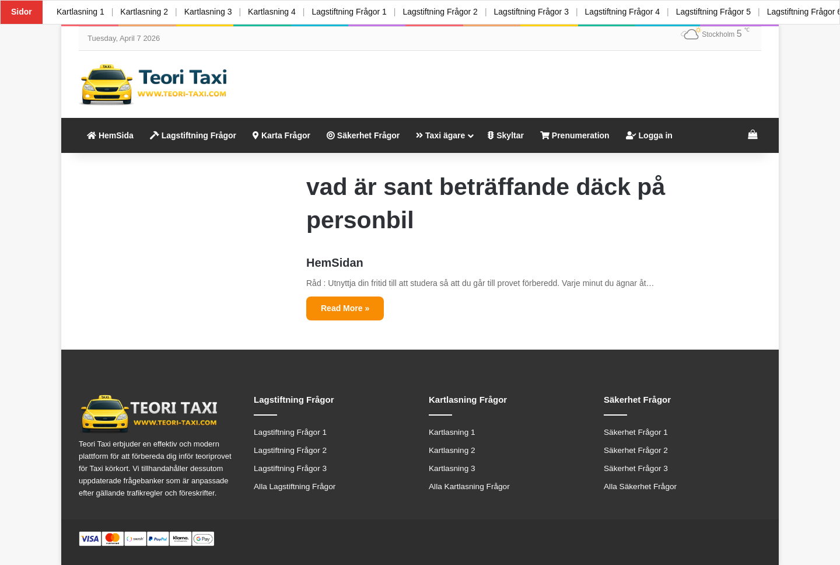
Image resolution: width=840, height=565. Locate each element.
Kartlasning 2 (144, 11)
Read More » (345, 308)
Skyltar (506, 135)
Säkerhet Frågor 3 (636, 468)
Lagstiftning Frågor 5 (713, 11)
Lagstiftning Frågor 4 (621, 11)
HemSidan (334, 262)
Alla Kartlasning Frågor (469, 486)
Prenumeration (575, 135)
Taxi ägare (440, 135)
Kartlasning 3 (208, 11)
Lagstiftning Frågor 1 (349, 11)
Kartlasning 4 (272, 11)
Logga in (649, 135)
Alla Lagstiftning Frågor (294, 486)
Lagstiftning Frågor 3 (531, 11)
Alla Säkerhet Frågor (640, 486)
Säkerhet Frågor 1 (636, 432)
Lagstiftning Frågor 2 (439, 11)
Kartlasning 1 (80, 11)
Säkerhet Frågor (363, 135)
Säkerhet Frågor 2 (636, 450)
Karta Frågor (281, 135)
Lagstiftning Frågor (193, 135)
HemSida (110, 135)
